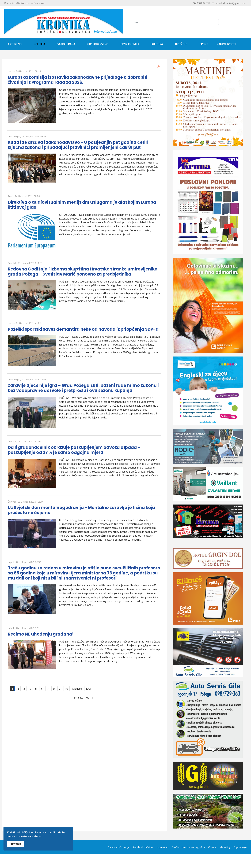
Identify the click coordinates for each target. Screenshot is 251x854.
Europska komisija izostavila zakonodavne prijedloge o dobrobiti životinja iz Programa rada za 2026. (77, 79)
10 (66, 688)
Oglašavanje (240, 847)
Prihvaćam (15, 844)
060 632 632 (203, 3)
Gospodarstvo (97, 44)
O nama (212, 847)
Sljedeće (77, 688)
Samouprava (66, 44)
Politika (39, 44)
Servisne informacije (119, 847)
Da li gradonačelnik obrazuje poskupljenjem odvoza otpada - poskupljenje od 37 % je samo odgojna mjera (74, 449)
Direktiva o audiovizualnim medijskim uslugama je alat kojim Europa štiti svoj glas (82, 204)
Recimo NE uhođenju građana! (41, 634)
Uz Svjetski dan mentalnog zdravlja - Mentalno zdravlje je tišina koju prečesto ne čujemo (81, 510)
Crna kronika (129, 44)
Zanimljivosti (226, 44)
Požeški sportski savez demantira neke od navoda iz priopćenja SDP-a (83, 329)
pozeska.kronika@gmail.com (230, 3)
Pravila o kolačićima (143, 847)
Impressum (162, 847)
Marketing (225, 847)
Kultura (157, 44)
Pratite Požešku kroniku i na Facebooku (24, 3)
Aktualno (15, 44)
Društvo (181, 44)
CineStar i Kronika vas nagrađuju (188, 847)
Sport (204, 44)
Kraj (88, 688)
